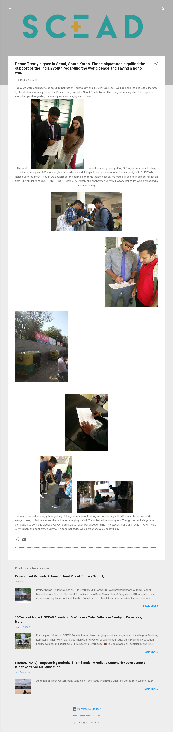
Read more (150, 606)
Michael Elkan (94, 716)
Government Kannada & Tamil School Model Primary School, (59, 576)
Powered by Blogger (86, 708)
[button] (156, 64)
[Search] (163, 9)
